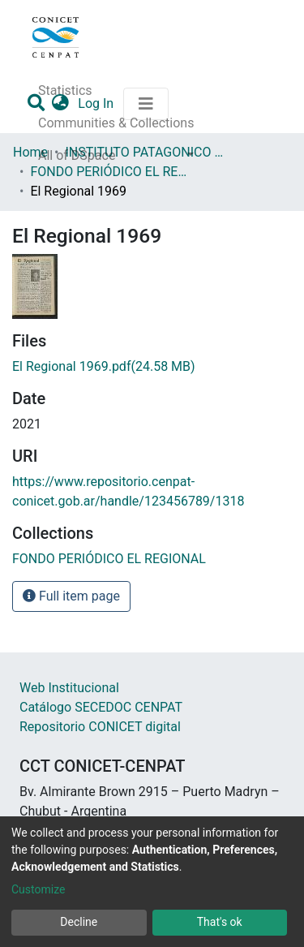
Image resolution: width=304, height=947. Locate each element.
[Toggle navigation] (146, 104)
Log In (97, 103)
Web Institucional (69, 687)
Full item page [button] (71, 596)
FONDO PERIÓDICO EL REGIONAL (111, 171)
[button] (61, 104)
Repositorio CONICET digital (100, 726)
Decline (78, 921)
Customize (38, 889)
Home (30, 152)
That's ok (219, 921)
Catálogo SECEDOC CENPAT (100, 707)
